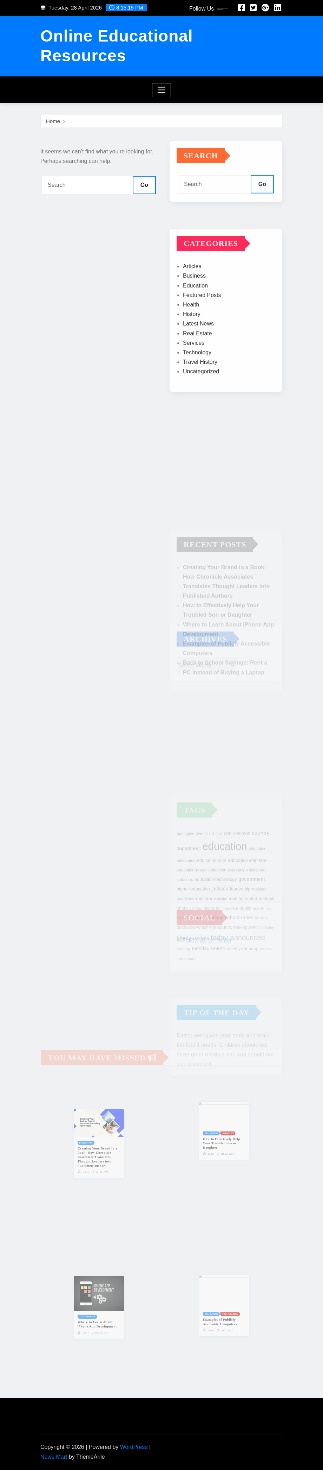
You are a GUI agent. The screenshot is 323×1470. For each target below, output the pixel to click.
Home (53, 122)
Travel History (200, 381)
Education (195, 304)
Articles (192, 285)
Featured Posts (202, 314)
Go (144, 185)
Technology (197, 371)
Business (194, 294)
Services (193, 362)
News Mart (53, 1457)
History (191, 333)
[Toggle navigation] (161, 90)
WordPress (134, 1447)
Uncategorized (201, 390)
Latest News (198, 342)
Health (191, 323)
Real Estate (197, 352)
